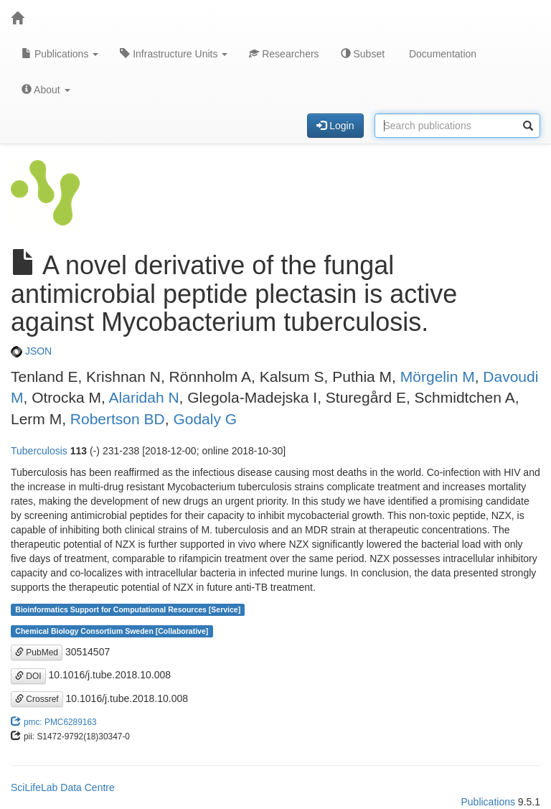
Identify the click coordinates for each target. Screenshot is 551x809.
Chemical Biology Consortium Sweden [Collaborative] (111, 631)
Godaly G (205, 419)
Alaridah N (144, 397)
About (46, 89)
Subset (363, 54)
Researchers (284, 54)
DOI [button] (28, 676)
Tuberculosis (39, 451)
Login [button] (335, 125)
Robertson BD (117, 419)
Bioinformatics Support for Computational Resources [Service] (127, 609)
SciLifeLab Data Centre (63, 787)
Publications (60, 54)
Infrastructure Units (173, 54)
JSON (31, 351)
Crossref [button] (37, 699)
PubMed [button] (36, 652)
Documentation (441, 54)
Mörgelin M (437, 376)
